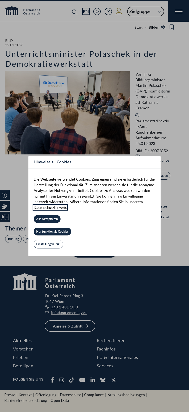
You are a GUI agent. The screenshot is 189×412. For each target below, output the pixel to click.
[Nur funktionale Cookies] (52, 231)
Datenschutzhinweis (50, 207)
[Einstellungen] (48, 244)
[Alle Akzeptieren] (47, 219)
